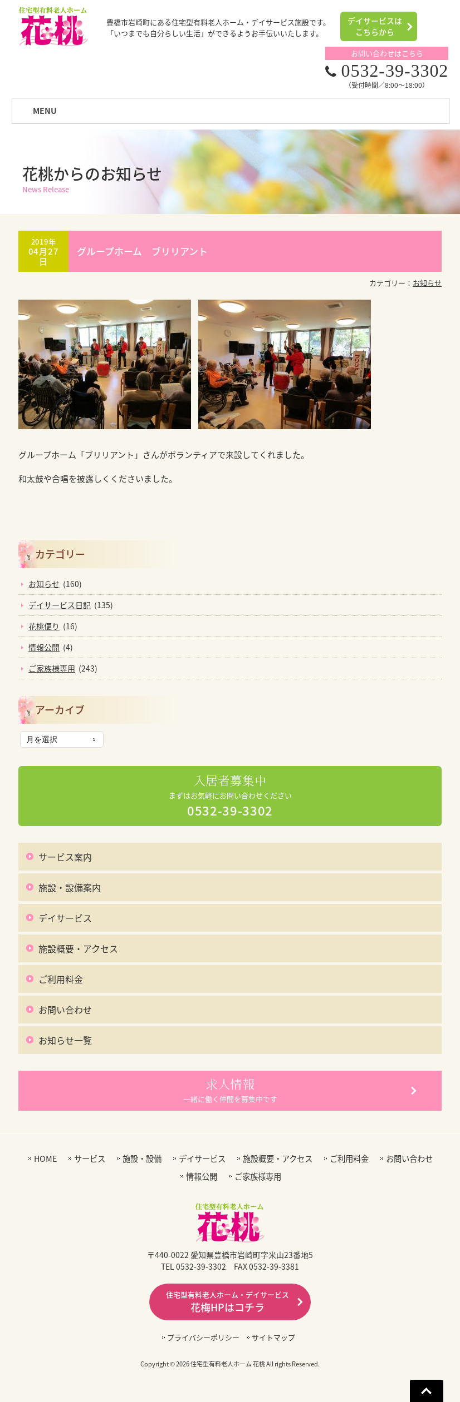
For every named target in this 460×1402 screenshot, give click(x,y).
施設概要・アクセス (78, 948)
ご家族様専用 (51, 668)
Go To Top (426, 1391)
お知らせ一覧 (65, 1040)
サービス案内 (65, 856)
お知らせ (427, 282)
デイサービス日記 (59, 604)
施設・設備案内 (69, 887)
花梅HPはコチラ (227, 1302)
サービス (89, 1159)
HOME (45, 1159)
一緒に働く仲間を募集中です (230, 1090)
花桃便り (44, 626)
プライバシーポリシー (203, 1337)
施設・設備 (142, 1159)
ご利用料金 (60, 979)
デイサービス (65, 917)
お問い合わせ (65, 1009)
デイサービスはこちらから (375, 26)
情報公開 (44, 647)
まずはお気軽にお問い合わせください (230, 796)
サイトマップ (273, 1337)
